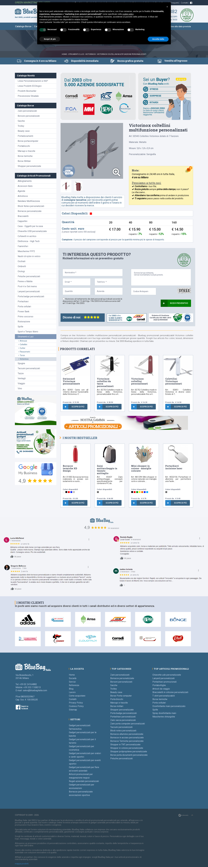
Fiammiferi (23, 246)
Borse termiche (25, 156)
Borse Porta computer (121, 695)
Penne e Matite (25, 281)
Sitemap (73, 709)
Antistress (23, 196)
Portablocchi (24, 146)
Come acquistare (77, 695)
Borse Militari (24, 161)
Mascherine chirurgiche (163, 716)
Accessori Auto (25, 186)
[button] (167, 6)
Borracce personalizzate (29, 211)
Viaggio (21, 383)
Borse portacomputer (28, 141)
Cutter (21, 348)
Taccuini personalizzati (29, 368)
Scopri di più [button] (50, 39)
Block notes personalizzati (123, 730)
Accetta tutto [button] (158, 39)
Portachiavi (23, 301)
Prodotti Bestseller (27, 91)
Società (72, 678)
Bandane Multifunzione (29, 201)
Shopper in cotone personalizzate (126, 748)
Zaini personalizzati (27, 111)
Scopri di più (74, 407)
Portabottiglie (159, 685)
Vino (20, 388)
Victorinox (90, 54)
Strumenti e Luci (76, 54)
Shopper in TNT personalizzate (125, 744)
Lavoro (72, 692)
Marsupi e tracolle (26, 151)
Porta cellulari (24, 306)
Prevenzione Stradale (28, 96)
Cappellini (22, 221)
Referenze (74, 685)
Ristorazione (24, 321)
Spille (20, 326)
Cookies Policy (76, 706)
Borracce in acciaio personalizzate (127, 737)
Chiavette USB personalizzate (32, 231)
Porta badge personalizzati (31, 296)
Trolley (21, 126)
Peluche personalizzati (29, 276)
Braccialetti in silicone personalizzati (170, 692)
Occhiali (21, 261)
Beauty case (24, 131)
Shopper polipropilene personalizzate (128, 751)
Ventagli (22, 378)
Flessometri (24, 352)
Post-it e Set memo (27, 286)
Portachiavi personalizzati (123, 716)
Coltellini (22, 344)
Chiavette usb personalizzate (166, 674)
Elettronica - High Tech (29, 241)
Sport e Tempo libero (28, 331)
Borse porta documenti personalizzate (129, 755)
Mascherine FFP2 (26, 251)
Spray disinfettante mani (164, 713)
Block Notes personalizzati (31, 206)
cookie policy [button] (127, 14)
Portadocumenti (25, 136)
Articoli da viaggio (161, 688)
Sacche (21, 121)
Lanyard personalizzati (29, 291)
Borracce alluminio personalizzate (126, 734)
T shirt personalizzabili (163, 695)
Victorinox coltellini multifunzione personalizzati (121, 54)
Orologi (21, 271)
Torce (21, 355)
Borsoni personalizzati (29, 116)
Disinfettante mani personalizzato (168, 706)
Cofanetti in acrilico (27, 236)
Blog (71, 688)
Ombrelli (22, 266)
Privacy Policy (76, 702)
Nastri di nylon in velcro (29, 256)
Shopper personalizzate (29, 166)
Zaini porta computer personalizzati (127, 723)
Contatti (184, 3)
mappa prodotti (22, 864)
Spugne (21, 363)
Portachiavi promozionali (164, 681)
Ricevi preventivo (175, 303)
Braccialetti (23, 216)
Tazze (21, 373)
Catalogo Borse (23, 26)
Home (64, 54)
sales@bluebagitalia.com (35, 690)
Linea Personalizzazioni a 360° (33, 81)
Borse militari (116, 706)
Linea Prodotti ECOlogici (29, 86)
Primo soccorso (25, 316)
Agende (21, 191)
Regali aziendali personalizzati (84, 781)
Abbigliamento (25, 181)
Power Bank (23, 311)
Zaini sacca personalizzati (123, 720)
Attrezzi (22, 341)
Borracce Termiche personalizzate (127, 741)
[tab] (66, 186)
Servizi (72, 681)
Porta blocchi (116, 699)
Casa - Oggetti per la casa (30, 226)
